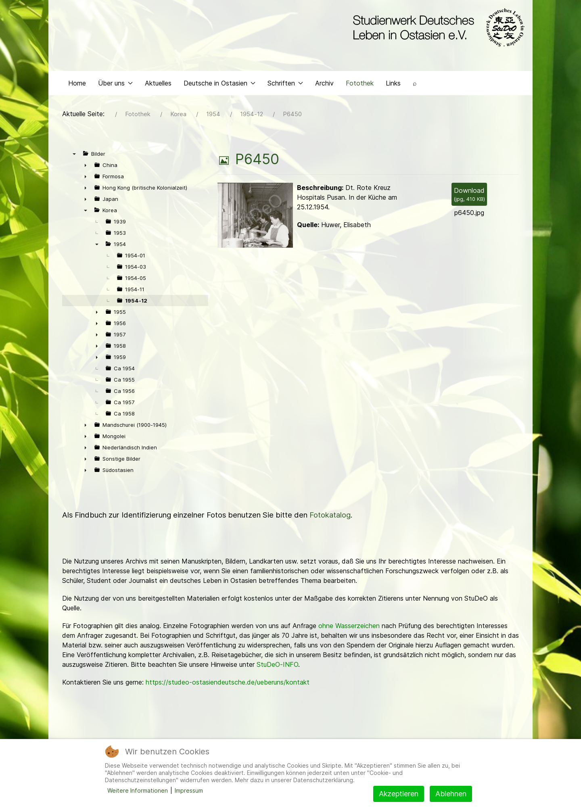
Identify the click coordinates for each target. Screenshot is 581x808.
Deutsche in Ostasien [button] (219, 83)
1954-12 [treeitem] (136, 300)
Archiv (324, 83)
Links (393, 83)
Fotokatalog (330, 515)
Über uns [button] (115, 83)
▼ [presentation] (74, 153)
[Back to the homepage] (437, 27)
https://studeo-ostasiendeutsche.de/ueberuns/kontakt (227, 682)
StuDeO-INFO (277, 664)
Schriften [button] (285, 83)
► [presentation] (85, 165)
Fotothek (360, 83)
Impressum (189, 790)
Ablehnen (450, 793)
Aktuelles (158, 83)
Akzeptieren (398, 793)
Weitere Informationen (137, 790)
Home (77, 83)
